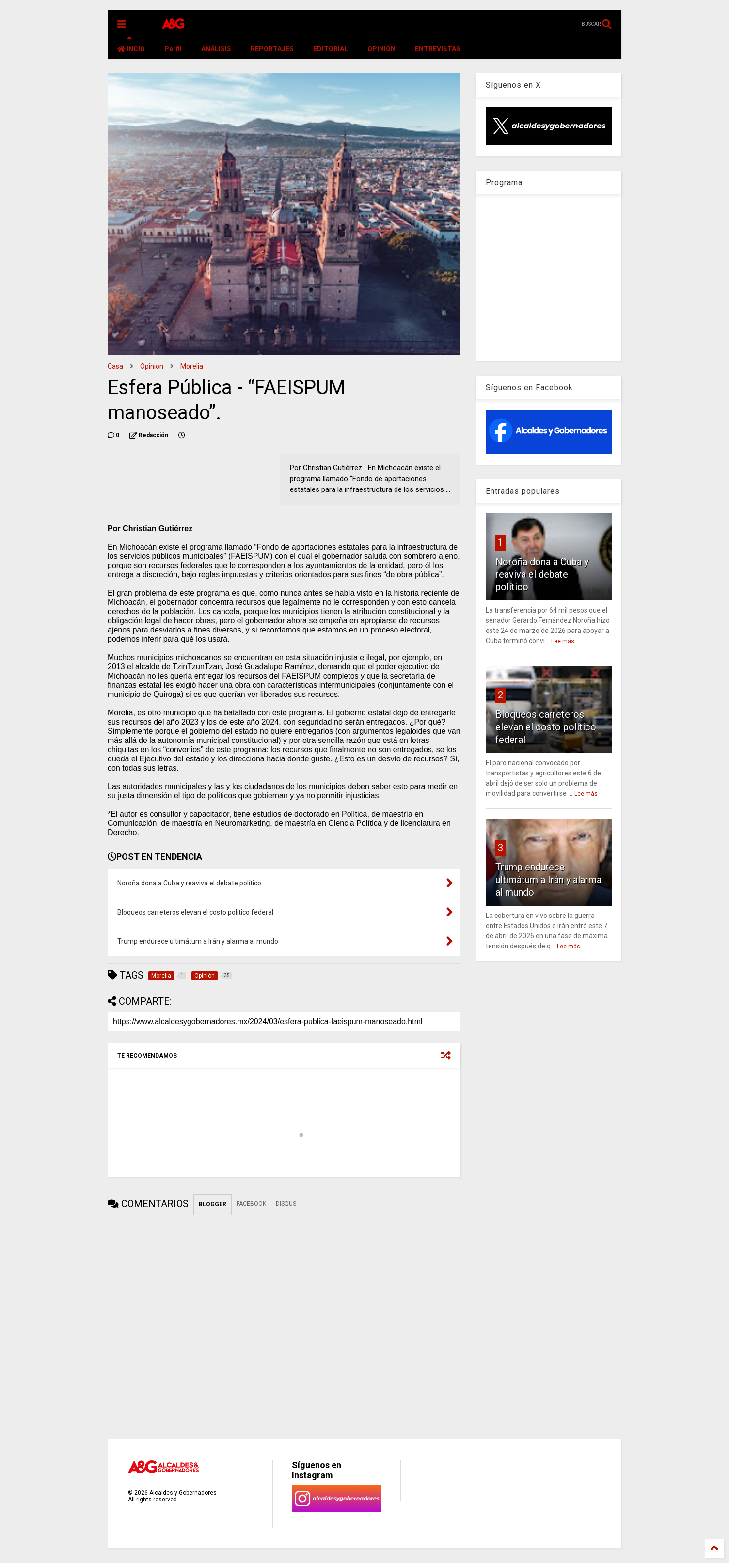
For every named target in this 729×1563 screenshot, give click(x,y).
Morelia (191, 366)
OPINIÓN (381, 49)
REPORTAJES (272, 49)
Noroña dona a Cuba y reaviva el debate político (541, 574)
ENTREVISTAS (437, 49)
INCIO (131, 49)
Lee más (562, 641)
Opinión (151, 366)
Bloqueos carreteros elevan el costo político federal (545, 727)
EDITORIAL (330, 49)
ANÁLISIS (216, 49)
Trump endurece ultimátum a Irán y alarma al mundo (548, 879)
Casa (115, 366)
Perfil (173, 49)
